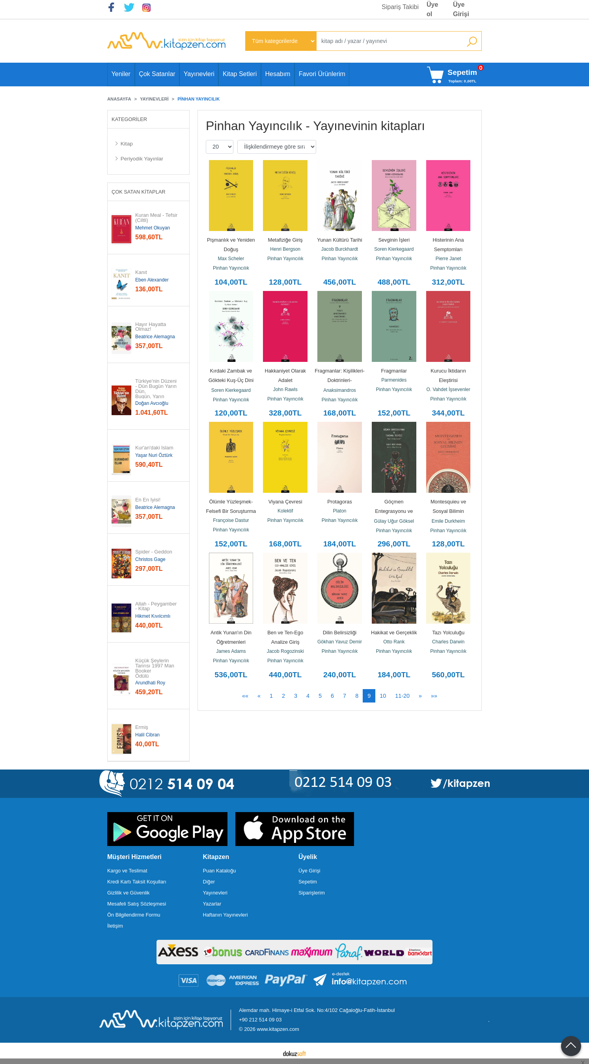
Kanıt (141, 272)
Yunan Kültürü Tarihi (339, 240)
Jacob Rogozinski (285, 651)
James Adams (231, 651)
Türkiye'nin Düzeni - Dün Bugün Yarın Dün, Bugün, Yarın (156, 389)
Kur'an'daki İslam (154, 448)
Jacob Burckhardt (339, 249)
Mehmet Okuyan (152, 228)
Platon (339, 511)
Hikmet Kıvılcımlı (152, 616)
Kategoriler (129, 119)
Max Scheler (231, 258)
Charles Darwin (448, 642)
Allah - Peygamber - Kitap (156, 607)
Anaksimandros (339, 390)
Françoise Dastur (231, 520)
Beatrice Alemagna (155, 336)
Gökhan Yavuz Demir (339, 642)
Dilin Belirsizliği (339, 632)
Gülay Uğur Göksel (394, 521)
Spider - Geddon (153, 552)
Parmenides (393, 380)
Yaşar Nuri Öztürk (153, 455)
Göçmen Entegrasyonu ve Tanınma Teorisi (394, 511)
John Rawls (285, 389)
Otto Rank (393, 642)
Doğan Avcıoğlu (151, 403)
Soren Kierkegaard (394, 249)
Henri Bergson (285, 249)
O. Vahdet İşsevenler (448, 389)
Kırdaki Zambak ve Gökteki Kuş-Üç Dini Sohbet (232, 380)
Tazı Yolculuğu (448, 632)
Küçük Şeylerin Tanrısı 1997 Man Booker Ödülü (155, 668)
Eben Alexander (152, 280)
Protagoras (339, 502)
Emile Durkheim (448, 521)
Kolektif (285, 511)
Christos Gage (150, 559)
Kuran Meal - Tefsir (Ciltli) (157, 218)
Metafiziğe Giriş (285, 240)
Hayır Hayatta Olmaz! (151, 327)
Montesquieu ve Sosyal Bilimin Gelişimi (449, 511)
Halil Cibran (147, 735)
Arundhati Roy (150, 683)
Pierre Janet (448, 258)
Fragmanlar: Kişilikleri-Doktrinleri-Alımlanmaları (340, 380)
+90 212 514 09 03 (260, 1020)
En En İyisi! (147, 500)
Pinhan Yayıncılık (231, 268)
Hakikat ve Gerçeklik (394, 632)
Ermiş (141, 727)
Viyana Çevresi (285, 502)
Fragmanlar (394, 371)
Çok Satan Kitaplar (139, 192)
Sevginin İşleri (394, 240)
